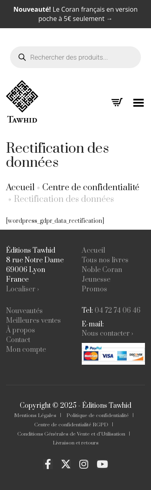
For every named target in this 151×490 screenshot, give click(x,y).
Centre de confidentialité (90, 187)
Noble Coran (102, 270)
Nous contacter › (107, 333)
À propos (20, 330)
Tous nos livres (105, 260)
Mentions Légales (35, 415)
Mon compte (26, 349)
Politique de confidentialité (97, 415)
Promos (94, 289)
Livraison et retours (76, 443)
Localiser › (22, 289)
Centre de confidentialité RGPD (71, 424)
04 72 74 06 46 (118, 310)
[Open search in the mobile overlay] (75, 50)
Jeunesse (96, 279)
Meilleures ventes (33, 320)
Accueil (20, 187)
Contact (18, 340)
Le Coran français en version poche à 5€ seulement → (75, 14)
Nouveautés (24, 311)
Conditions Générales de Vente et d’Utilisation (71, 434)
